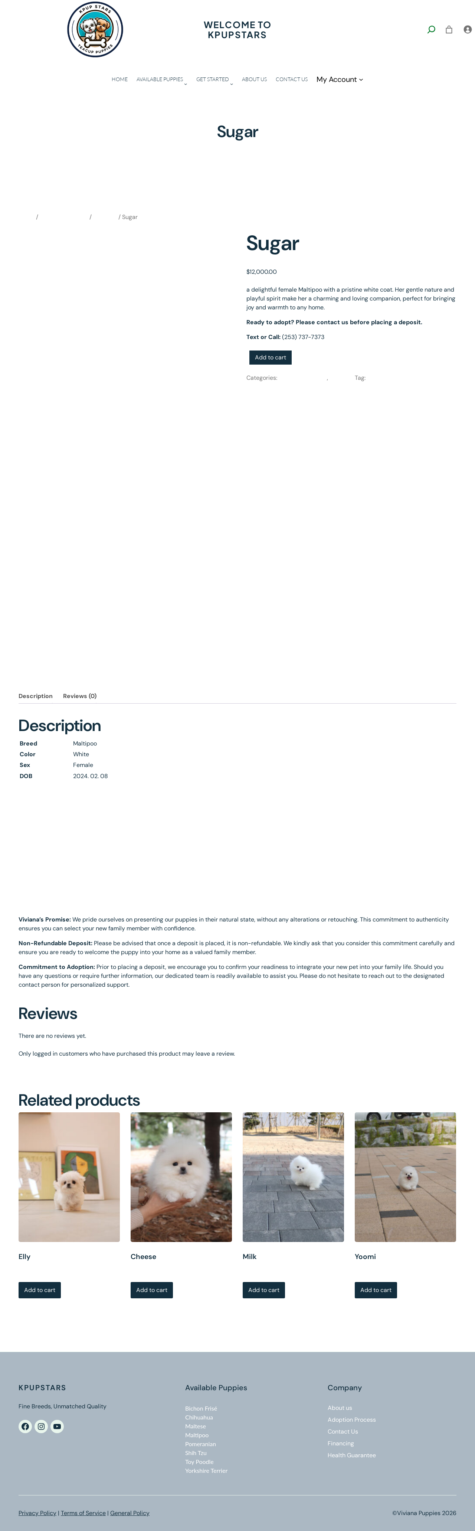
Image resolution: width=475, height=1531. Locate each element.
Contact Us (343, 1431)
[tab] (36, 696)
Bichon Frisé (201, 1408)
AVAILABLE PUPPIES (160, 79)
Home (27, 217)
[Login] (468, 29)
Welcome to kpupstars (238, 29)
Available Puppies (64, 217)
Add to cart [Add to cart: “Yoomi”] (376, 1290)
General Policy (130, 1513)
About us (340, 1408)
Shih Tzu (196, 1452)
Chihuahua (199, 1417)
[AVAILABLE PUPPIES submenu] (185, 83)
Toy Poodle (199, 1461)
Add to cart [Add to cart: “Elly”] (39, 1290)
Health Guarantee (352, 1455)
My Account (337, 79)
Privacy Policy (37, 1513)
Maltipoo (105, 217)
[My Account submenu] (361, 79)
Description (36, 696)
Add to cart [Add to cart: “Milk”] (263, 1290)
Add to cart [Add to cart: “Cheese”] (151, 1290)
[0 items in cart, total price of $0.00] (449, 30)
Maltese (195, 1425)
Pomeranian (200, 1443)
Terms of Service (83, 1513)
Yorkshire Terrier (206, 1470)
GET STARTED (212, 79)
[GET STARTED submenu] (231, 83)
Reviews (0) (79, 696)
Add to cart (270, 357)
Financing (341, 1443)
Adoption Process (352, 1420)
